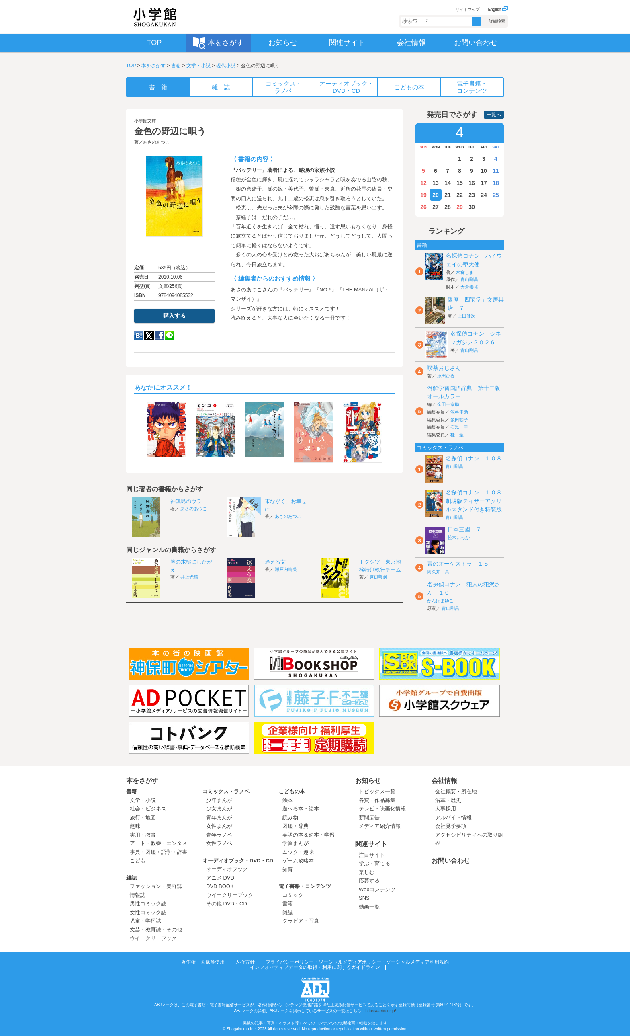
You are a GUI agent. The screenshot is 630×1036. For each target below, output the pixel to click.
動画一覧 (369, 907)
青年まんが (219, 817)
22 (459, 195)
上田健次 (466, 316)
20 (435, 195)
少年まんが (219, 800)
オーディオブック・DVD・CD (237, 861)
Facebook (159, 335)
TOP (131, 65)
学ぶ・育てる (374, 863)
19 (423, 195)
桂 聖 (457, 434)
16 (471, 183)
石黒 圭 (459, 427)
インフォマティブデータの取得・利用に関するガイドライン (315, 967)
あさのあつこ (156, 142)
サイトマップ (468, 9)
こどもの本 (292, 791)
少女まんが (219, 809)
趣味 (135, 826)
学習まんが (298, 843)
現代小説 (225, 65)
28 (447, 207)
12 (423, 183)
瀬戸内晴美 (286, 569)
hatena (138, 335)
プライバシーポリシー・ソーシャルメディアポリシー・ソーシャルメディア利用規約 (357, 962)
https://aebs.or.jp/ (380, 1011)
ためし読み (174, 249)
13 (435, 183)
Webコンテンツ (377, 889)
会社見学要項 (450, 826)
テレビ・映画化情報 (382, 809)
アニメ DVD (220, 878)
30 (471, 207)
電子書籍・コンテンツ (305, 886)
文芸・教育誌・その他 (156, 930)
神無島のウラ (186, 501)
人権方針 (245, 962)
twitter (149, 335)
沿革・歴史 (448, 800)
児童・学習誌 (145, 921)
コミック (292, 895)
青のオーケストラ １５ (458, 563)
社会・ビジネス (148, 809)
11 (496, 171)
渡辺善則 (378, 576)
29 (459, 207)
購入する (174, 315)
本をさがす (153, 65)
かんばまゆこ (440, 600)
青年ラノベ (219, 835)
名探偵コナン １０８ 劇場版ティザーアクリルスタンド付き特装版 (476, 501)
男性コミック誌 (148, 904)
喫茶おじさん (444, 368)
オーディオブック (227, 869)
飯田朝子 (459, 419)
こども (137, 861)
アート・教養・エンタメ (158, 843)
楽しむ (366, 872)
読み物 (290, 817)
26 (423, 207)
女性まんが (219, 826)
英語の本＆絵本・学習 (308, 835)
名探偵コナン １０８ (474, 458)
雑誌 (131, 878)
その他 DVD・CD (226, 904)
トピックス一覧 (377, 791)
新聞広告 (369, 817)
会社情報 (444, 780)
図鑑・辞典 (295, 826)
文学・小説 (198, 65)
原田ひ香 (446, 375)
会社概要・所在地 (456, 791)
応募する (369, 881)
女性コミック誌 (148, 912)
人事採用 (445, 809)
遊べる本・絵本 (300, 809)
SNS (364, 898)
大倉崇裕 (469, 287)
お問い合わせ (451, 860)
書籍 (176, 65)
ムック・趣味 (298, 852)
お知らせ (368, 780)
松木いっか (459, 537)
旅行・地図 (143, 817)
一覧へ (494, 114)
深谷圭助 (459, 412)
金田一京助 (448, 404)
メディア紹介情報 (380, 826)
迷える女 (275, 562)
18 (496, 183)
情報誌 (137, 895)
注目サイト (372, 855)
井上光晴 (189, 576)
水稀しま (465, 272)
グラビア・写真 (300, 921)
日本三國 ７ (464, 529)
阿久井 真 (438, 571)
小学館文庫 (145, 120)
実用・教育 (143, 835)
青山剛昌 (469, 279)
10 (484, 171)
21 (447, 195)
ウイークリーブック (153, 938)
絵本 (287, 800)
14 (447, 183)
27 (435, 207)
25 (496, 195)
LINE (169, 335)
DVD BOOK (220, 886)
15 (459, 183)
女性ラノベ (219, 843)
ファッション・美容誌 (156, 886)
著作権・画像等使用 (203, 962)
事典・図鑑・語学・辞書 (158, 852)
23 (471, 195)
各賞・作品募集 (377, 800)
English (498, 9)
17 (484, 183)
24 (484, 195)
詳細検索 (497, 21)
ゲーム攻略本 (298, 861)
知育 (287, 869)
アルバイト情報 (453, 817)
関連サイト (371, 844)
